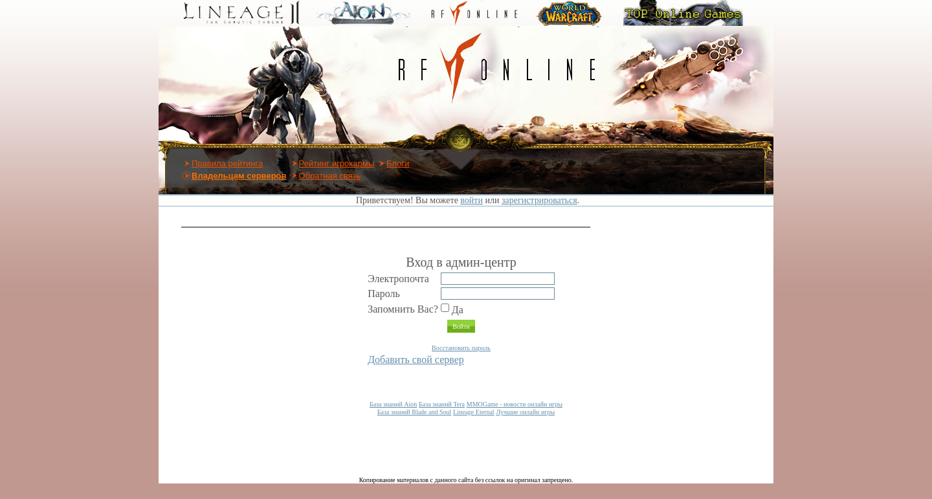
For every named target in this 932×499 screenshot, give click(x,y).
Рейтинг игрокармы (337, 163)
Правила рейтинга (227, 163)
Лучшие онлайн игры (525, 412)
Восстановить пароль (461, 347)
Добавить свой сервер (416, 359)
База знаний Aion (393, 404)
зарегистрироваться (539, 200)
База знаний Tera (442, 404)
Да (452, 309)
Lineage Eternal (473, 412)
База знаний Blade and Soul (414, 412)
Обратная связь (330, 176)
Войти (461, 326)
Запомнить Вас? (403, 309)
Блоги (397, 163)
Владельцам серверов (239, 176)
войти (471, 200)
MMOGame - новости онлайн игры (514, 404)
